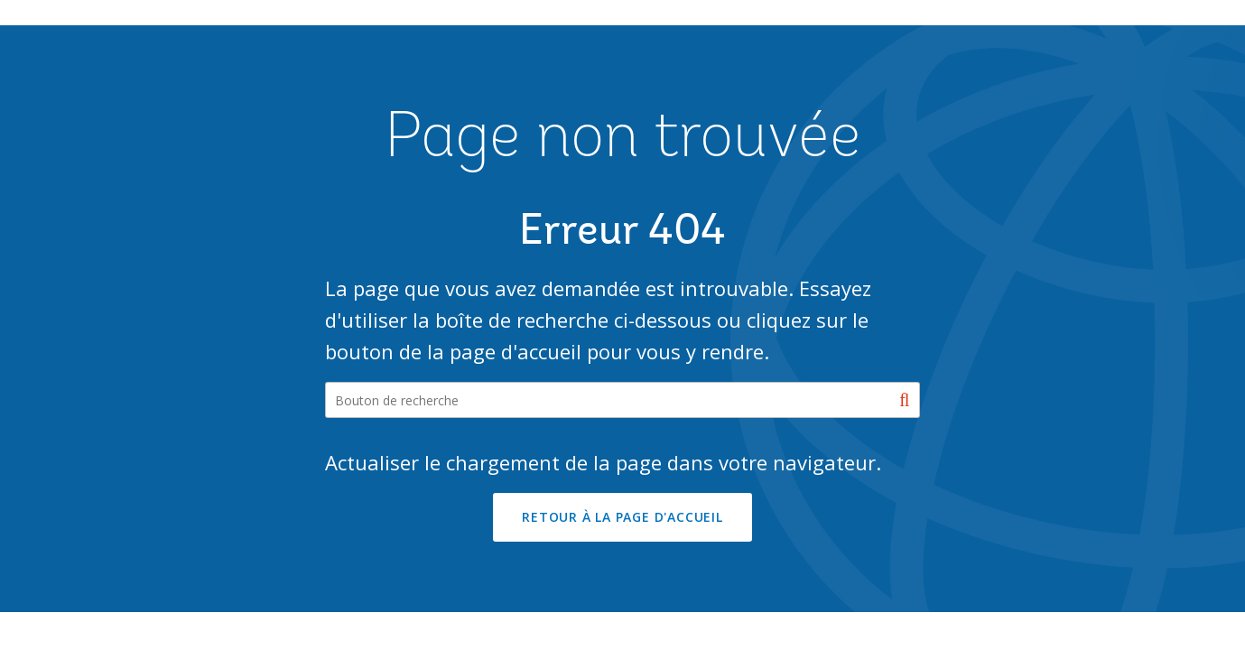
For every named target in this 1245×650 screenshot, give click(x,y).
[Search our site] (623, 400)
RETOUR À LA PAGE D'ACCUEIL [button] (622, 516)
